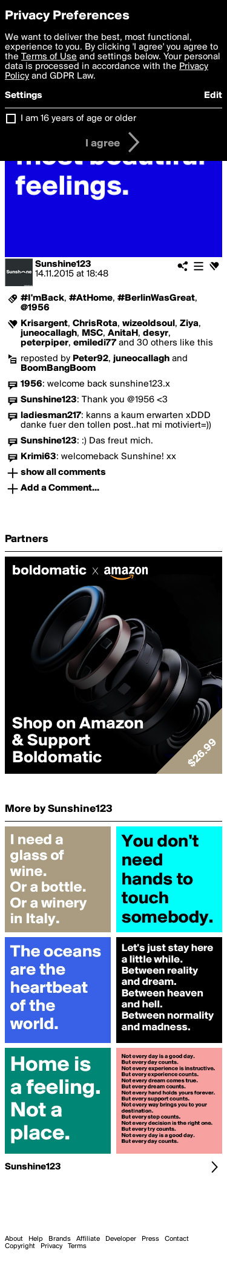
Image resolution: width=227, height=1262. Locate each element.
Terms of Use (49, 57)
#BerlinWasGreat (156, 298)
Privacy (51, 1246)
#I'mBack (42, 298)
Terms (77, 1246)
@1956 (35, 308)
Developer (120, 1239)
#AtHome (91, 298)
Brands (59, 1239)
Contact (177, 1239)
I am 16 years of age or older (78, 118)
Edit (213, 95)
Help (35, 1239)
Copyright (20, 1246)
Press (150, 1239)
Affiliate (88, 1239)
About (14, 1239)
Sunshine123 (63, 264)
